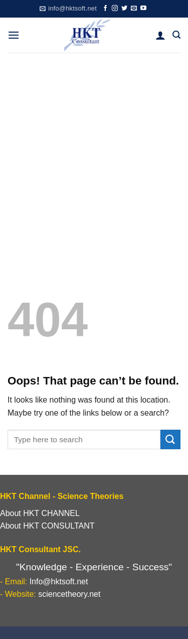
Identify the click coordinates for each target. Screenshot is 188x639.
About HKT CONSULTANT (47, 526)
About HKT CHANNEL (40, 513)
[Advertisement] (94, 152)
